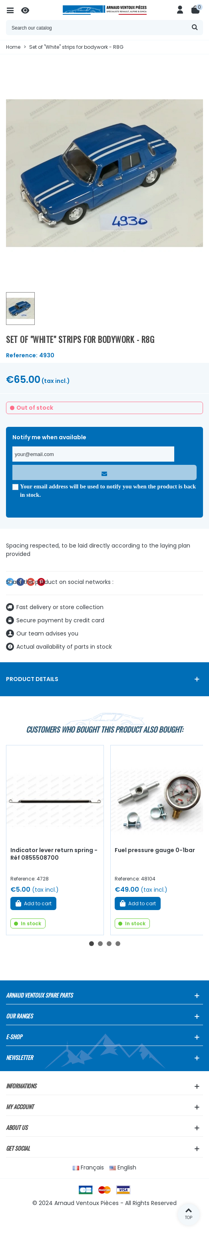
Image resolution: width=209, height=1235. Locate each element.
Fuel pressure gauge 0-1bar (155, 850)
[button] (91, 943)
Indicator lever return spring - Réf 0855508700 (54, 854)
